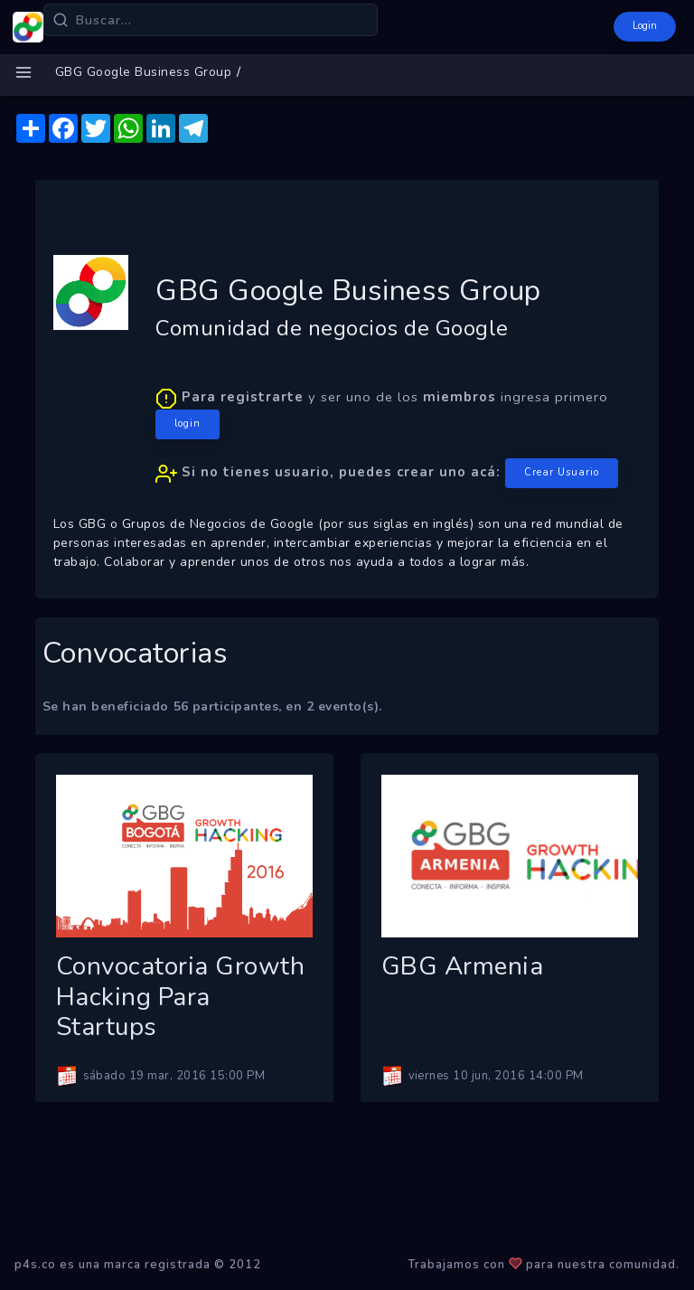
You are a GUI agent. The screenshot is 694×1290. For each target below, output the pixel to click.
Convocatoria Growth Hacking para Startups (180, 996)
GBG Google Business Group (143, 71)
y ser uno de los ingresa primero (386, 438)
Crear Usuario (561, 472)
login (187, 423)
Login (645, 26)
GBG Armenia (462, 966)
